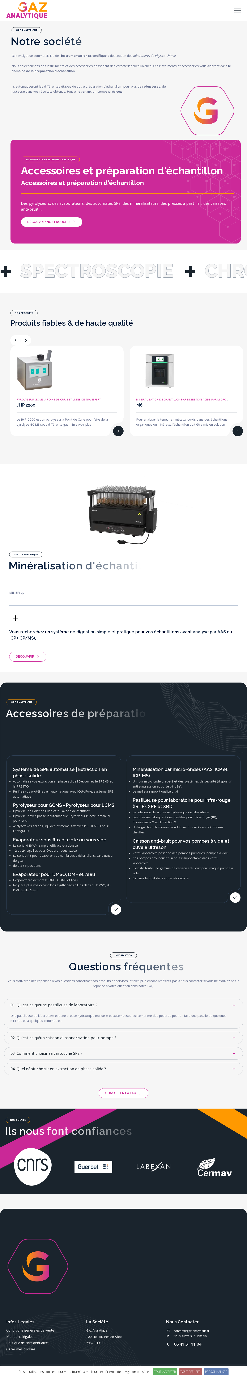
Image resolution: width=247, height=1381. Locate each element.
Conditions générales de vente (30, 1330)
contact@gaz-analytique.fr (191, 1331)
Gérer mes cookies (20, 1349)
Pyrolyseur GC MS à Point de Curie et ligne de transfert (59, 399)
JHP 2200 (26, 405)
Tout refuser (190, 1372)
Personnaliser (216, 1372)
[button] (26, 340)
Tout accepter (165, 1372)
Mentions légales (19, 1336)
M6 (139, 405)
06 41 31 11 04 (187, 1344)
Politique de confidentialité (27, 1343)
